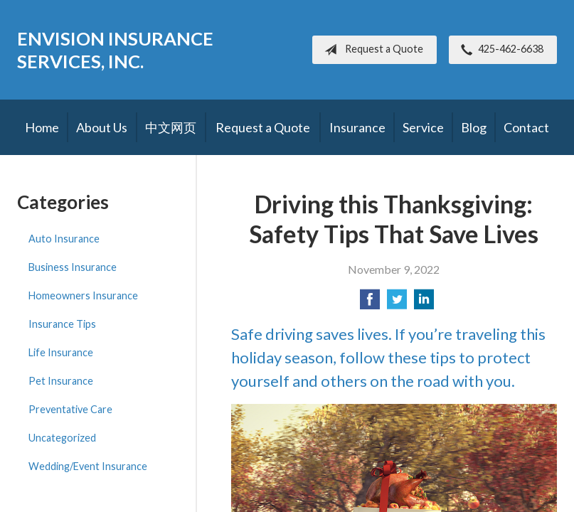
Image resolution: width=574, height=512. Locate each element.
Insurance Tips (62, 324)
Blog (474, 127)
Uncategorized (62, 438)
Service (423, 127)
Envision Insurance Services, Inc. (115, 50)
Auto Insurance (64, 239)
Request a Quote (371, 49)
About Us (101, 127)
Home (42, 127)
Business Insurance (72, 267)
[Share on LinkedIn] (424, 303)
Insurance (357, 127)
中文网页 (170, 127)
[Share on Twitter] (397, 303)
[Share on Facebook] (370, 303)
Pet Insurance (60, 381)
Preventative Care (70, 409)
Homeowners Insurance (83, 295)
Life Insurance (60, 352)
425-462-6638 (499, 49)
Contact (526, 127)
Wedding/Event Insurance (87, 466)
